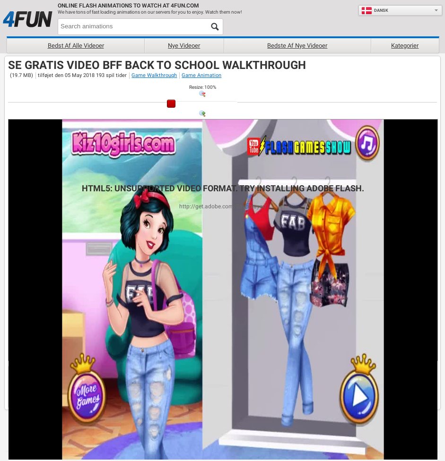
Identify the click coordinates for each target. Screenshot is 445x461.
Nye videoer (184, 45)
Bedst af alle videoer (76, 45)
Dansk (374, 10)
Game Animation (201, 75)
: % (202, 87)
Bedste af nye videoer (297, 45)
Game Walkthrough (154, 75)
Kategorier (405, 45)
